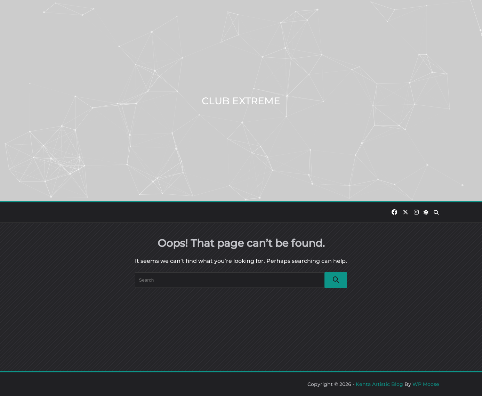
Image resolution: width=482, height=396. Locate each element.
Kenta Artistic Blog (379, 384)
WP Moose (425, 384)
